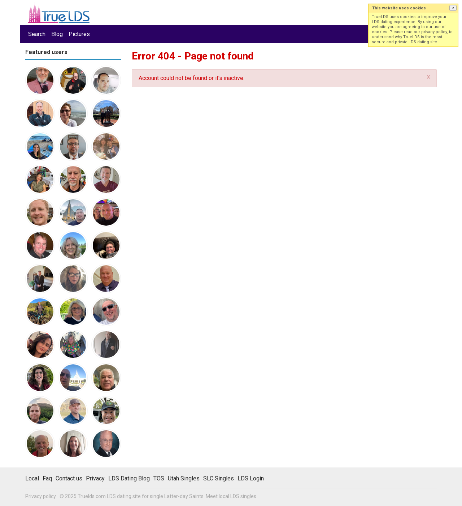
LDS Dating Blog (129, 478)
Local (32, 478)
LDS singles (243, 496)
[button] (453, 8)
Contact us (69, 478)
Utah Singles (184, 478)
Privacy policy (40, 496)
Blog (57, 34)
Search (36, 34)
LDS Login (250, 478)
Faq (47, 478)
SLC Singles (218, 478)
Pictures (79, 34)
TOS (158, 478)
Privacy (95, 478)
